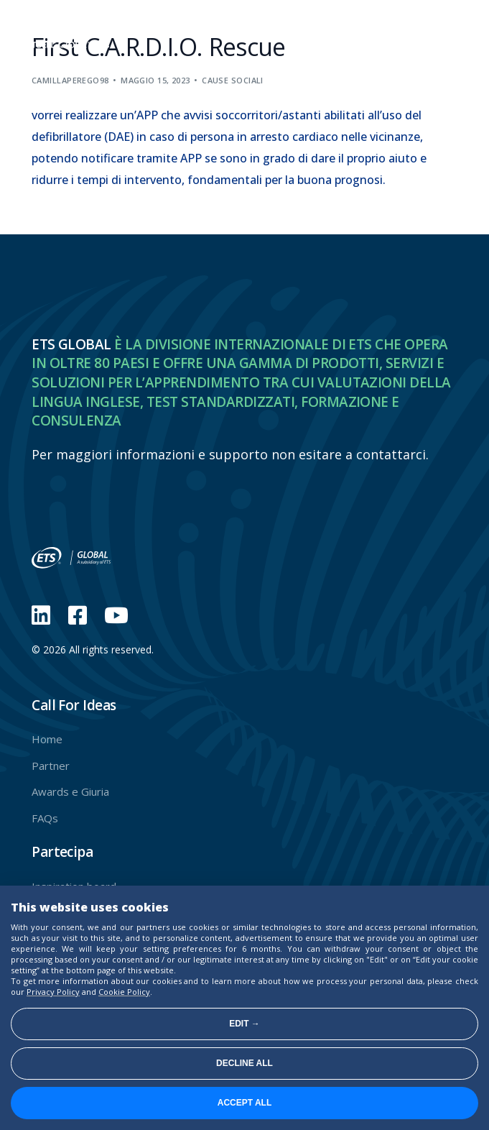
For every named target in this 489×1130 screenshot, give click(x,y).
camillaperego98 (70, 80)
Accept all (245, 1103)
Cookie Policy (124, 991)
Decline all (244, 1063)
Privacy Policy (53, 991)
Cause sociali (233, 80)
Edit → (244, 1024)
